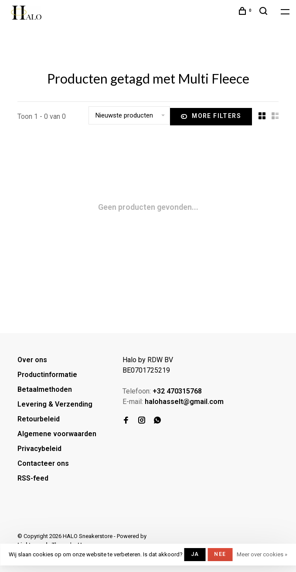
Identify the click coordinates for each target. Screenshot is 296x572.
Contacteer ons (43, 463)
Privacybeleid (39, 448)
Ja (195, 554)
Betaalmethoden (44, 389)
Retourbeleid (38, 419)
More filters (211, 116)
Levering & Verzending (54, 404)
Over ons (32, 360)
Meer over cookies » (262, 554)
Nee (220, 554)
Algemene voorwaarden (56, 434)
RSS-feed (32, 478)
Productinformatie (47, 374)
